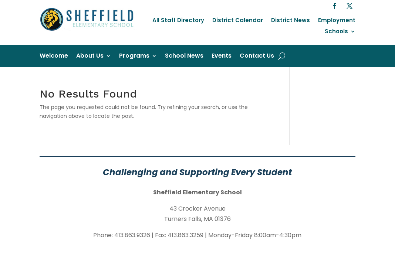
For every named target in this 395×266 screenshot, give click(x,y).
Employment (336, 21)
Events (222, 56)
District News (290, 21)
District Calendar (237, 21)
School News (184, 56)
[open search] (281, 55)
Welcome (54, 56)
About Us (90, 56)
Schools (336, 32)
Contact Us (257, 56)
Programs (134, 56)
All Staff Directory (178, 21)
